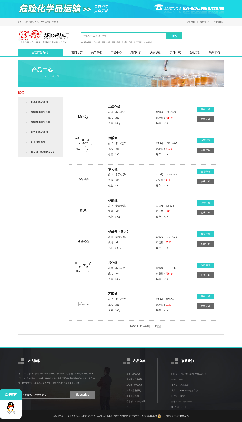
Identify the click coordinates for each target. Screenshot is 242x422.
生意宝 (116, 416)
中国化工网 (96, 416)
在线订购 (194, 52)
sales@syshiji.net (185, 401)
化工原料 (138, 42)
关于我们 (96, 52)
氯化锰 (112, 169)
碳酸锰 (112, 200)
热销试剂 (155, 52)
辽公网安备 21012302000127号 (175, 416)
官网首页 (77, 52)
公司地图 (191, 22)
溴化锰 (112, 262)
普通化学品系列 (39, 132)
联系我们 (214, 52)
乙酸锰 (112, 294)
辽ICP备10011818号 (148, 416)
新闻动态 (135, 52)
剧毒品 (97, 42)
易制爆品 (116, 42)
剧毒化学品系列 (39, 102)
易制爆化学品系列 (40, 112)
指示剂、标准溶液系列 (43, 152)
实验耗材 (148, 42)
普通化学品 (127, 42)
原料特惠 (175, 52)
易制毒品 (106, 42)
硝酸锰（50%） (119, 231)
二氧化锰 (114, 107)
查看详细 (205, 109)
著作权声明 (134, 416)
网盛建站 (124, 416)
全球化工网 (107, 416)
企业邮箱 (218, 22)
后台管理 (204, 22)
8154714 (182, 407)
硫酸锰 (112, 138)
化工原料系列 (38, 142)
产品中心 (116, 52)
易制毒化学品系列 (40, 122)
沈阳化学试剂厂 (43, 22)
